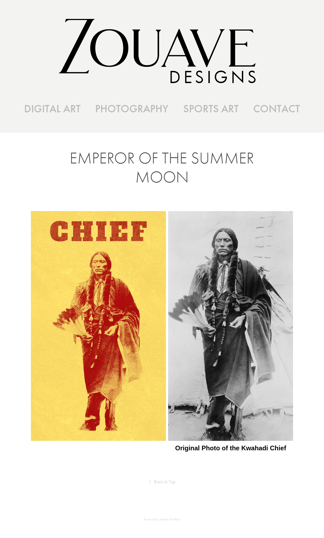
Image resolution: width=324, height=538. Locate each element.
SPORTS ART (211, 108)
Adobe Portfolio (170, 519)
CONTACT (276, 108)
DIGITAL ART (52, 108)
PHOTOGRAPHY (131, 108)
